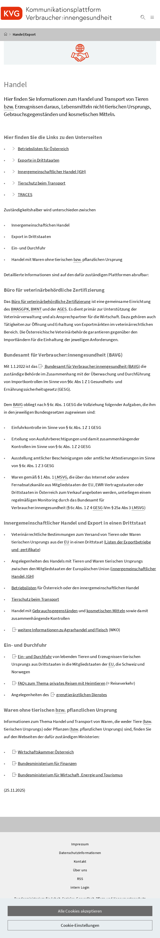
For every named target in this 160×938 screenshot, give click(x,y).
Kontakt (80, 863)
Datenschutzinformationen (80, 854)
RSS (80, 880)
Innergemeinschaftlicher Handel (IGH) (48, 173)
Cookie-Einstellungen (80, 925)
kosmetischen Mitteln (105, 612)
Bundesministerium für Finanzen (44, 765)
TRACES (21, 196)
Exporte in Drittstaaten (35, 161)
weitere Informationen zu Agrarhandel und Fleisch (60, 631)
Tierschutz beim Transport (38, 184)
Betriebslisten (23, 589)
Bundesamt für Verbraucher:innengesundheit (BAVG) (89, 368)
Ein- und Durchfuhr (32, 658)
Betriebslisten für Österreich (40, 150)
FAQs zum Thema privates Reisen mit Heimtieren (58, 685)
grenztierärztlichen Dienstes (79, 696)
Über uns (80, 871)
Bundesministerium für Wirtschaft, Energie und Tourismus (67, 776)
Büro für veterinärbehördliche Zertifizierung (51, 303)
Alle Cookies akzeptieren (80, 911)
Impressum (80, 845)
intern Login (79, 889)
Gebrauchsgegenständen (55, 612)
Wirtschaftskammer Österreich (43, 753)
